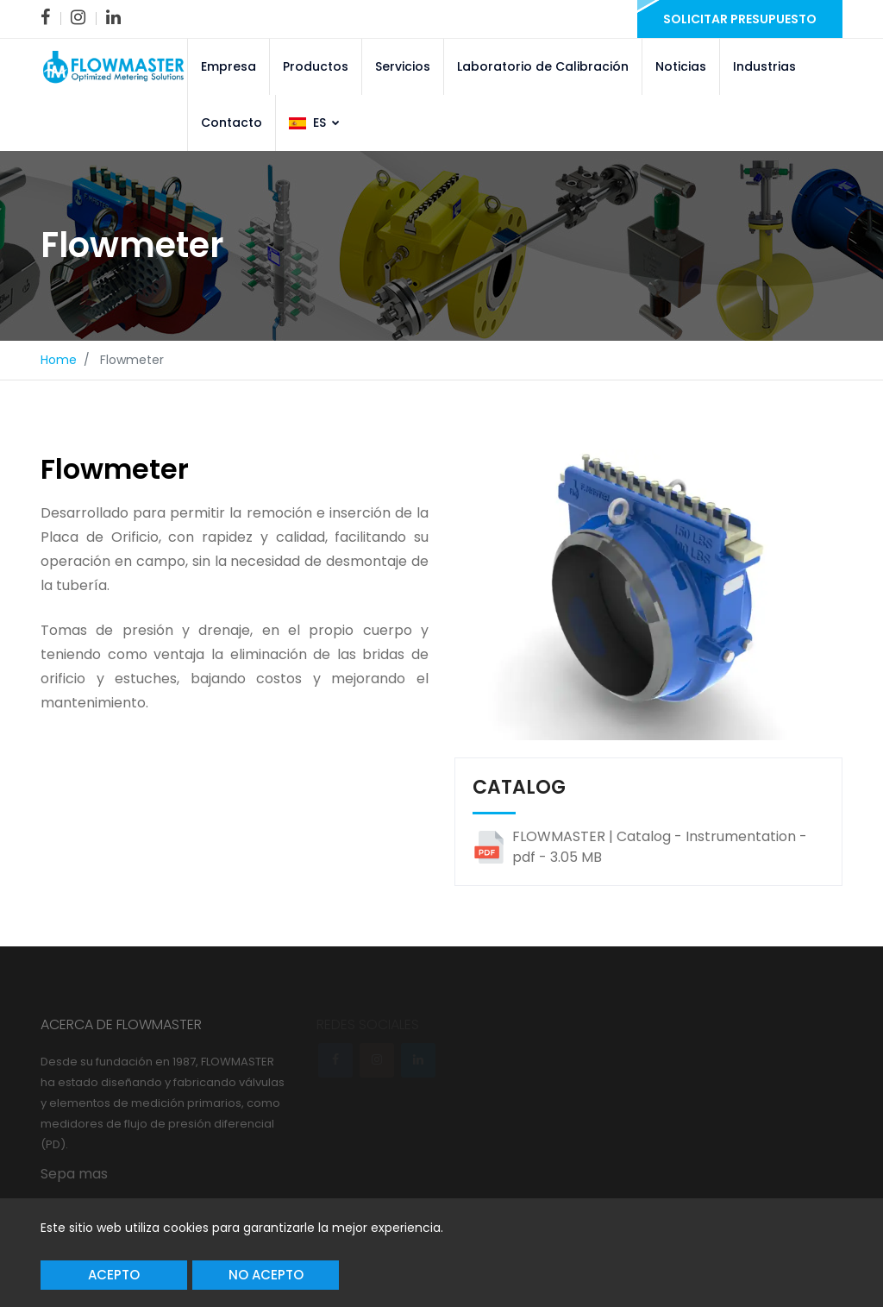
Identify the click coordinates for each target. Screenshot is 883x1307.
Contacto (231, 122)
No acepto (266, 1275)
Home (59, 359)
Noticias (680, 66)
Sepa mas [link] (74, 1174)
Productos (315, 66)
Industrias (764, 66)
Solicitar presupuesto (740, 19)
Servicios (402, 66)
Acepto (114, 1275)
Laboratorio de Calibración (543, 66)
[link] (45, 17)
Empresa (228, 66)
